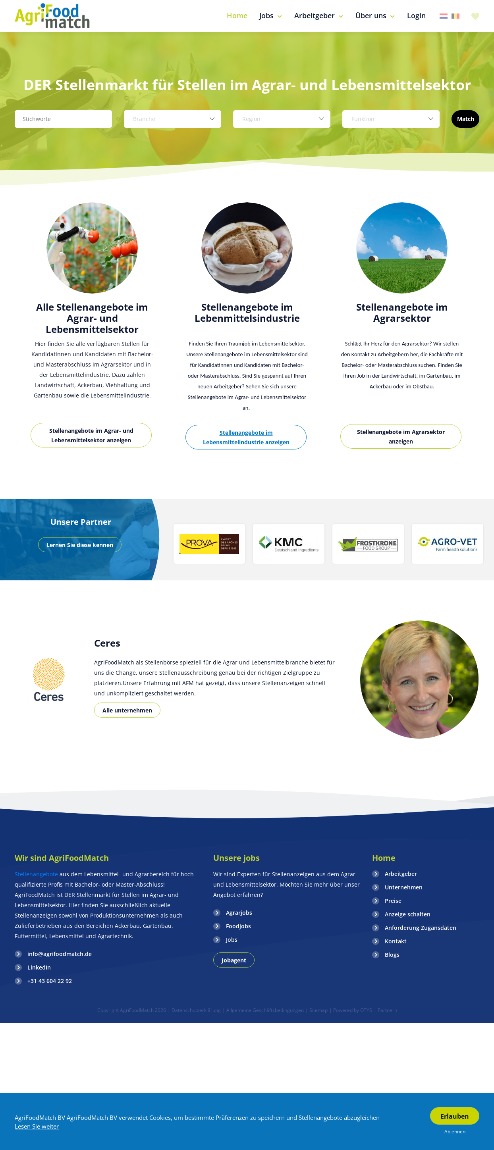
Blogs (392, 954)
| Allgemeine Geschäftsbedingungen (263, 1010)
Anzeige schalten (407, 914)
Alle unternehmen (127, 710)
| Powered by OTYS (350, 1010)
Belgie (455, 16)
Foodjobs (238, 926)
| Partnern (385, 1010)
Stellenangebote (37, 874)
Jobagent (234, 960)
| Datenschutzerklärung (194, 1010)
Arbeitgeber (401, 873)
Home (384, 857)
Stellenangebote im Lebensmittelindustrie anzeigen (246, 437)
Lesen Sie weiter (37, 1126)
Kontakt (396, 941)
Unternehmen (404, 887)
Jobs (231, 939)
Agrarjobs (239, 912)
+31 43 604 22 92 (49, 981)
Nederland (444, 16)
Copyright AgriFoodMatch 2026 (131, 1010)
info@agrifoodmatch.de (59, 954)
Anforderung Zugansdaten (420, 927)
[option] (92, 333)
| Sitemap (316, 1010)
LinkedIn (39, 967)
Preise (393, 900)
